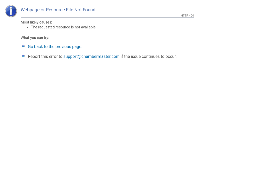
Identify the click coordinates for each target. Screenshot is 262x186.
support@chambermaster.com (92, 56)
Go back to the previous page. (55, 46)
